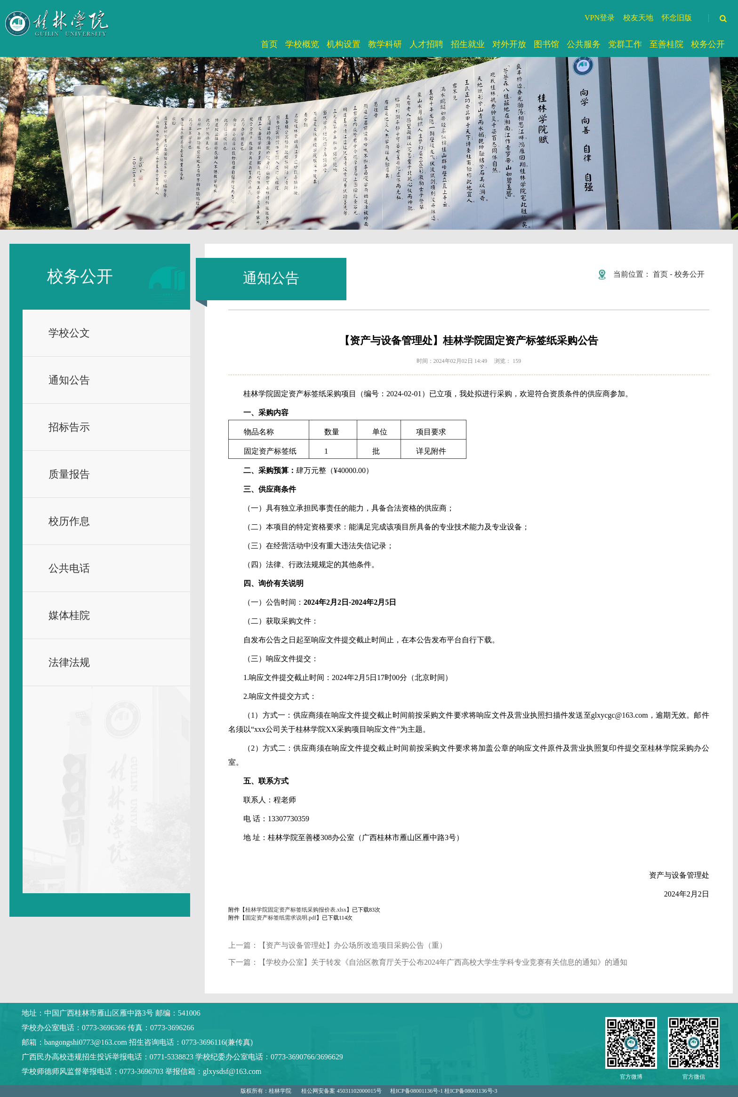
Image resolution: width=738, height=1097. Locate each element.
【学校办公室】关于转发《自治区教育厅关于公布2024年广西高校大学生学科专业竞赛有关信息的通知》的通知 (442, 962)
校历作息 (69, 521)
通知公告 (69, 380)
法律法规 (69, 662)
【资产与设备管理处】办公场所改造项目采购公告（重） (352, 945)
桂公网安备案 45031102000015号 (341, 1091)
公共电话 (69, 568)
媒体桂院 (69, 615)
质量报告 (69, 474)
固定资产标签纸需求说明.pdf (280, 917)
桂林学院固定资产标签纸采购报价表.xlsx (295, 909)
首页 (660, 274)
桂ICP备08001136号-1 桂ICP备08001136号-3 (443, 1091)
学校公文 (69, 333)
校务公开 (689, 274)
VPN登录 (600, 18)
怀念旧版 (677, 18)
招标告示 (69, 427)
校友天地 (638, 18)
